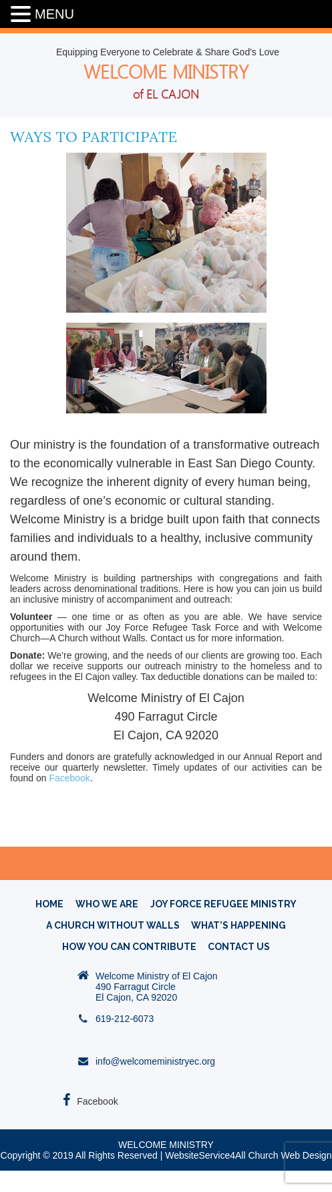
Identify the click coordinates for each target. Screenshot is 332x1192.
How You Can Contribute (129, 946)
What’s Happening (238, 925)
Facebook (69, 778)
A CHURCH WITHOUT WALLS (113, 925)
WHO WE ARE (106, 904)
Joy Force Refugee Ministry (223, 904)
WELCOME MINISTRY (166, 81)
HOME (49, 904)
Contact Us (239, 946)
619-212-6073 (125, 1018)
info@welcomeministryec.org (155, 1061)
